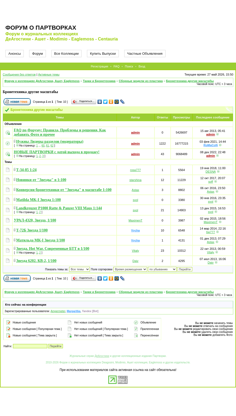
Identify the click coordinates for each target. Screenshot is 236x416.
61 (47, 145)
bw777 (210, 232)
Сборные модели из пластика (141, 81)
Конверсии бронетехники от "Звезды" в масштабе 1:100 (64, 190)
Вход (142, 66)
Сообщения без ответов (19, 74)
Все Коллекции (66, 54)
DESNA (210, 171)
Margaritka (73, 311)
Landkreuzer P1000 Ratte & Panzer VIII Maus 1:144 (59, 208)
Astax (135, 190)
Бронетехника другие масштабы (190, 81)
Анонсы (14, 54)
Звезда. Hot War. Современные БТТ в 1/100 (52, 249)
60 (43, 145)
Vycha (135, 230)
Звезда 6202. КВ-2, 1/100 (36, 261)
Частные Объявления (145, 54)
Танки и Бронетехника (99, 81)
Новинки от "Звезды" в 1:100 (41, 180)
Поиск (129, 66)
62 (51, 145)
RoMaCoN (211, 145)
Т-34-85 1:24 (26, 170)
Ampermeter (57, 311)
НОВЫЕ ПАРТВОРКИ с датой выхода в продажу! (56, 152)
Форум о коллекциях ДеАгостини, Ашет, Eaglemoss (42, 81)
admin (135, 132)
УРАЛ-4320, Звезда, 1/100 (35, 220)
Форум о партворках (40, 27)
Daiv (136, 260)
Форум (37, 54)
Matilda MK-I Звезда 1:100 (38, 200)
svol (135, 200)
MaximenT (135, 220)
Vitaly (135, 250)
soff (210, 181)
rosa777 (135, 170)
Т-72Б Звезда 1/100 (32, 230)
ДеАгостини (102, 355)
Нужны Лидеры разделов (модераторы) (49, 141)
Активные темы (48, 74)
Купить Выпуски (103, 54)
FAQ (116, 66)
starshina (135, 180)
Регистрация (99, 66)
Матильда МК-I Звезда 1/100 (40, 240)
